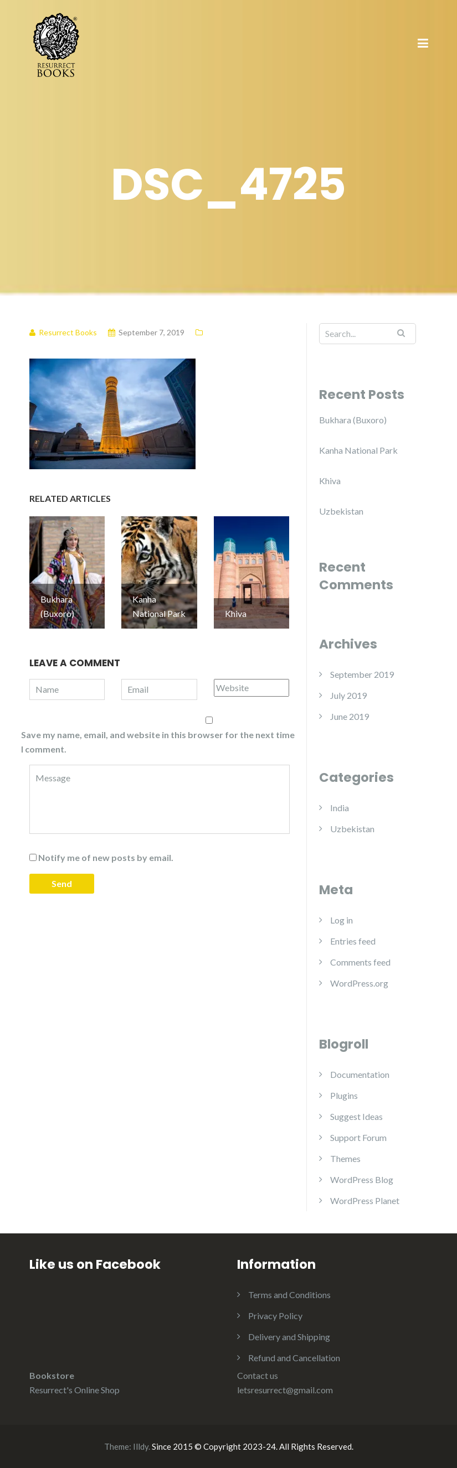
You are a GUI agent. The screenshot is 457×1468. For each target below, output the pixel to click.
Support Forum (358, 1137)
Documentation (359, 1074)
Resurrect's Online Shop (74, 1389)
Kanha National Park (358, 450)
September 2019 (362, 674)
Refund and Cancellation (294, 1357)
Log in (341, 920)
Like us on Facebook (95, 1264)
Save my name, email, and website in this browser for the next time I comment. (158, 741)
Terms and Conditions (289, 1294)
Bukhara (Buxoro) (353, 419)
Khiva (330, 480)
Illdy (140, 1446)
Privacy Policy (275, 1315)
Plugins (344, 1095)
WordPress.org (359, 983)
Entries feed (353, 941)
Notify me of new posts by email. (105, 857)
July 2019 (348, 695)
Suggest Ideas (356, 1116)
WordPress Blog (361, 1179)
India (339, 807)
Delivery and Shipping (289, 1336)
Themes (345, 1158)
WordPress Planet (364, 1200)
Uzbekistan (341, 511)
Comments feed (360, 962)
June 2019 (349, 716)
